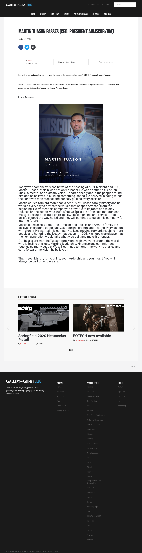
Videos (90, 540)
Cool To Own (92, 401)
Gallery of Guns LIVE (95, 420)
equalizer (121, 392)
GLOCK (120, 387)
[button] (54, 14)
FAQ (98, 4)
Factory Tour (123, 396)
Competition (92, 392)
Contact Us (105, 4)
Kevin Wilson (24, 344)
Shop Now (107, 14)
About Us (91, 4)
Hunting (90, 439)
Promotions (91, 472)
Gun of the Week (93, 425)
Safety (89, 502)
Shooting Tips (92, 507)
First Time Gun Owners (96, 415)
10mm (120, 401)
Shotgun (90, 511)
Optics (89, 462)
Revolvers (91, 492)
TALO (89, 526)
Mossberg (122, 406)
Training (90, 535)
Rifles (89, 497)
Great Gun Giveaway (81, 14)
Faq (58, 401)
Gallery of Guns (63, 410)
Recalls (90, 477)
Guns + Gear (92, 429)
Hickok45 (90, 434)
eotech (119, 306)
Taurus (90, 530)
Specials (43, 14)
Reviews (66, 14)
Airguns (90, 387)
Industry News (66, 25)
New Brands (92, 448)
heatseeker (63, 306)
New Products (93, 453)
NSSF (89, 458)
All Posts (96, 14)
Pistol (89, 467)
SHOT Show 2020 (94, 516)
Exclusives (91, 410)
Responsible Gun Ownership (94, 482)
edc (88, 406)
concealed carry (93, 396)
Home (33, 14)
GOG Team (31, 61)
